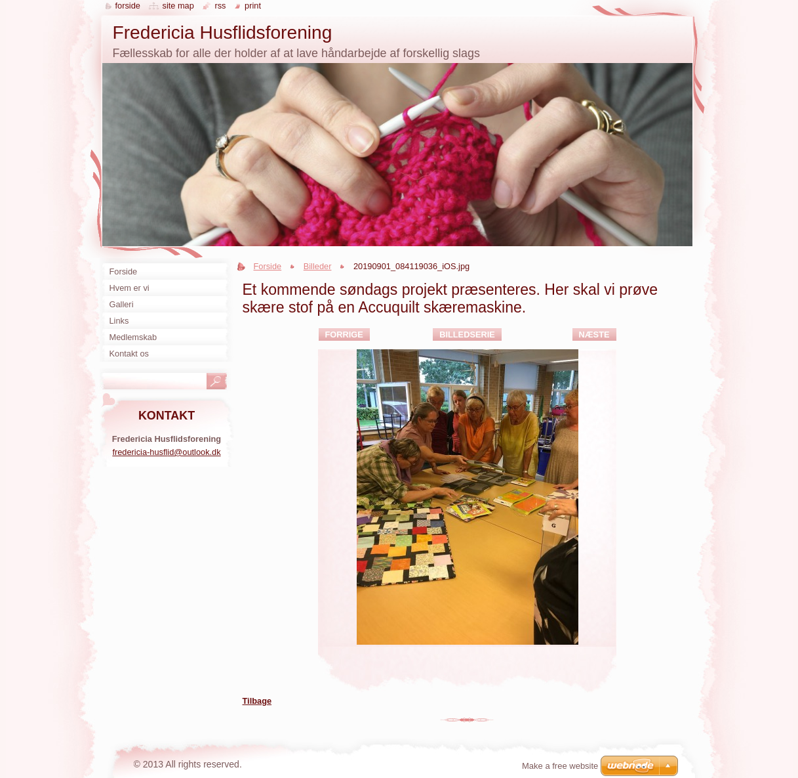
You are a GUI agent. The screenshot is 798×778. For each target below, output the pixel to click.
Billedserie (467, 334)
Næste (594, 334)
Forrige (344, 334)
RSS (220, 6)
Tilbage (257, 701)
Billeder (318, 266)
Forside (268, 266)
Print (253, 6)
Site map (177, 6)
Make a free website (560, 766)
